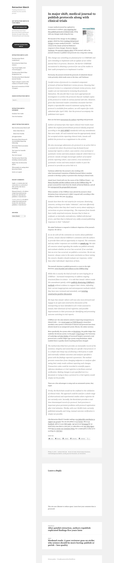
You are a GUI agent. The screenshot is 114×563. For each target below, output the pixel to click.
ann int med (73, 452)
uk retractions (82, 453)
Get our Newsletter (20, 27)
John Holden (64, 336)
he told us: (69, 196)
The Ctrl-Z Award (17, 155)
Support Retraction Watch (21, 45)
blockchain (77, 331)
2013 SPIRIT (65, 130)
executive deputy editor (65, 50)
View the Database (17, 116)
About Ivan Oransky (18, 133)
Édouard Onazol (16, 191)
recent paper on (72, 322)
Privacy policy (52, 559)
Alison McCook (63, 452)
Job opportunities (17, 136)
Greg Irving (80, 334)
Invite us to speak (17, 172)
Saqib (13, 183)
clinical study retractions (83, 452)
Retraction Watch (20, 7)
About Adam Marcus (19, 130)
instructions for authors (68, 120)
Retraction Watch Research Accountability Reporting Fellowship (19, 141)
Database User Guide (18, 113)
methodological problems (55, 453)
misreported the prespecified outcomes (64, 187)
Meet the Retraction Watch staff (21, 128)
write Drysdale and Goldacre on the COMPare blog (71, 269)
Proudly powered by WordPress (66, 559)
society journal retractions (70, 453)
